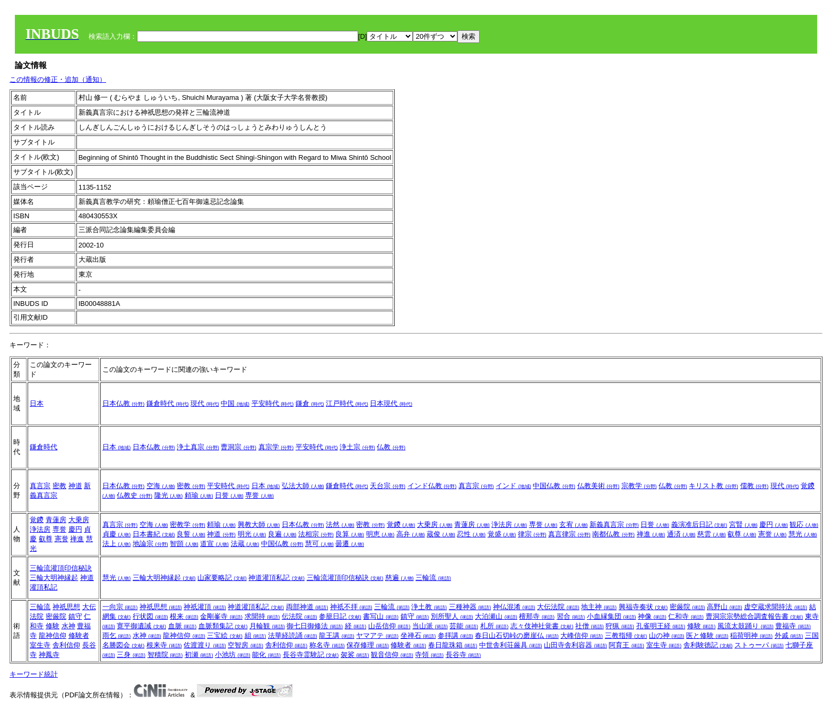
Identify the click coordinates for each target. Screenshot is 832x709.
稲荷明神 (751, 635)
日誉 (229, 495)
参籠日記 (340, 616)
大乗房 (78, 520)
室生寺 (40, 645)
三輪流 (433, 578)
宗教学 (639, 486)
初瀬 (199, 655)
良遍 (282, 534)
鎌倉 (310, 403)
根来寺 (164, 645)
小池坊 (232, 655)
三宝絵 (224, 635)
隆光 (168, 495)
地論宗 (150, 544)
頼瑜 (199, 495)
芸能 (463, 626)
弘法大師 (303, 486)
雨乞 (116, 635)
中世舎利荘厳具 (510, 645)
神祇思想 (66, 607)
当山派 (430, 626)
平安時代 (273, 403)
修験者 (78, 635)
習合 (571, 616)
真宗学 (276, 447)
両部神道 (307, 607)
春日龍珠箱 (453, 645)
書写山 (380, 616)
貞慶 (116, 534)
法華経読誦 (292, 635)
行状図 (150, 616)
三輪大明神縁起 (54, 578)
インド (513, 486)
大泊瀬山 (496, 616)
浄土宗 (357, 447)
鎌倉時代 (167, 403)
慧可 (319, 544)
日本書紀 (154, 534)
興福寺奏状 (643, 607)
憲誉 (61, 539)
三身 (131, 655)
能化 (266, 655)
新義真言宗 (614, 524)
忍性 (471, 534)
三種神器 (470, 607)
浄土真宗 (198, 447)
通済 (681, 534)
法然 (340, 524)
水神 (68, 626)
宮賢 (743, 524)
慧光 (802, 534)
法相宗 (316, 534)
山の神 (666, 635)
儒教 (754, 486)
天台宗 (387, 486)
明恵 (380, 534)
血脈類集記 (223, 626)
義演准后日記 (699, 524)
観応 (804, 524)
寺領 (429, 655)
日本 (37, 403)
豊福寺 (793, 626)
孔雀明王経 (661, 626)
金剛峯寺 (221, 616)
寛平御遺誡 (141, 626)
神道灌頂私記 (276, 578)
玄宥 (573, 524)
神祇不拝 (351, 607)
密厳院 (56, 616)
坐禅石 (418, 635)
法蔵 (245, 544)
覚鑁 (37, 520)
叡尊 (46, 539)
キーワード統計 (34, 674)
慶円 (75, 529)
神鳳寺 (49, 655)
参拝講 (455, 635)
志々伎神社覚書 (542, 626)
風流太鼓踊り (745, 626)
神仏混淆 (514, 607)
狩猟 (619, 626)
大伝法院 (558, 607)
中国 (235, 403)
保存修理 (367, 645)
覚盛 (502, 534)
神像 (652, 616)
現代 (204, 403)
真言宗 (40, 486)
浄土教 (429, 607)
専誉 (259, 495)
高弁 (410, 534)
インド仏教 (432, 486)
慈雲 (711, 534)
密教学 (187, 524)
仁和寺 (686, 616)
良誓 (191, 534)
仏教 (391, 447)
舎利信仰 (66, 645)
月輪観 (267, 626)
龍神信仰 (52, 635)
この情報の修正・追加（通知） (58, 79)
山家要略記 (222, 578)
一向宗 (120, 607)
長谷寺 (463, 655)
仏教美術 (598, 486)
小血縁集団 (611, 616)
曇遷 (349, 544)
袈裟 (355, 655)
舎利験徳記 (708, 645)
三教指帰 (626, 635)
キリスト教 (713, 486)
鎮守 (75, 616)
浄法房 (40, 529)
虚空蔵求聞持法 (775, 607)
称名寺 (327, 645)
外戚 (789, 635)
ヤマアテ (377, 635)
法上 (116, 544)
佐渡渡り (205, 645)
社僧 (589, 626)
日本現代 (391, 403)
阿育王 (626, 645)
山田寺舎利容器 (575, 645)
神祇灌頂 (205, 607)
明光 (252, 534)
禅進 (77, 539)
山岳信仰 (389, 626)
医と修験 (707, 635)
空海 (160, 486)
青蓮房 (56, 520)
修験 (52, 626)
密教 (59, 486)
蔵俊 (441, 534)
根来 (184, 616)
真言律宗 (569, 534)
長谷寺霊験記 (311, 655)
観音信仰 (392, 655)
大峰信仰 (581, 635)
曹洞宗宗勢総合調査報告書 (754, 616)
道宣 (214, 544)
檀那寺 (536, 616)
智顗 (184, 544)
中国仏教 (554, 486)
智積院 (165, 655)
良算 (349, 534)
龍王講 (336, 635)
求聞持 (262, 616)
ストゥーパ (759, 645)
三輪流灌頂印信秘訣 (61, 568)
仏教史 (134, 495)
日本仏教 (123, 403)
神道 (75, 486)
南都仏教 (613, 534)
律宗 (532, 534)
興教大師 (259, 524)
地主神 (599, 607)
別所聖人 (452, 616)
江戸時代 (347, 403)
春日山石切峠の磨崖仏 (517, 635)
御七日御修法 (315, 626)
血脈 (182, 626)
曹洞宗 (238, 447)
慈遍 (399, 578)
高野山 (724, 607)
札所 (494, 626)
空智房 (245, 645)
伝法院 (299, 616)
